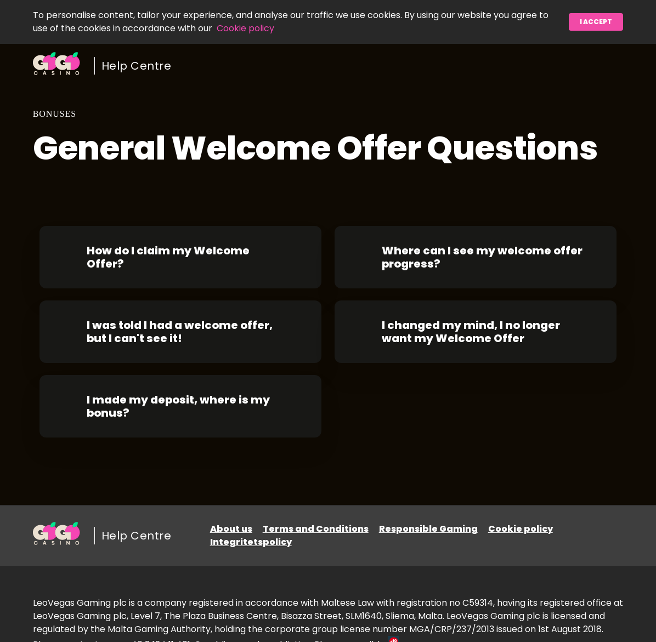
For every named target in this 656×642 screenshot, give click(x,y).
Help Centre (136, 65)
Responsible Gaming (428, 528)
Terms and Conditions (316, 528)
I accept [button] (596, 21)
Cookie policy (245, 28)
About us (231, 528)
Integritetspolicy (251, 542)
